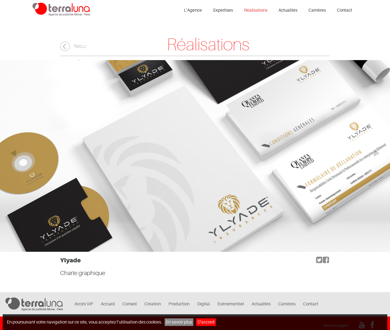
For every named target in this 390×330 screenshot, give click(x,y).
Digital (203, 304)
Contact (344, 10)
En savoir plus (179, 322)
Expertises (223, 10)
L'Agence (193, 10)
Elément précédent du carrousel (10, 153)
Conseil (129, 304)
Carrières (317, 10)
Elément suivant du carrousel (379, 153)
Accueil (108, 304)
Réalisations (255, 10)
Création (152, 304)
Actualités (287, 10)
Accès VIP (83, 304)
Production (179, 304)
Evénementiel (230, 304)
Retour (80, 46)
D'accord (205, 322)
